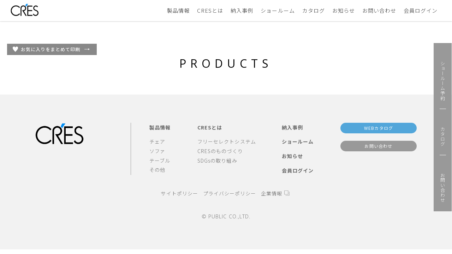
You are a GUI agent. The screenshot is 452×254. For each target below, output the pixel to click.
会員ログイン (421, 10)
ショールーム (278, 10)
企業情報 (271, 193)
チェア (157, 141)
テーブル (159, 160)
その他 (157, 169)
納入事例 (242, 10)
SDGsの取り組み (217, 160)
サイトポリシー (179, 193)
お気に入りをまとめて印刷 (50, 49)
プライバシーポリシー (229, 193)
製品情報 (178, 10)
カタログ (313, 10)
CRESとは (210, 10)
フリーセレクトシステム (226, 141)
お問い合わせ (379, 10)
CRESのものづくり (220, 151)
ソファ (157, 151)
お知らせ (343, 10)
